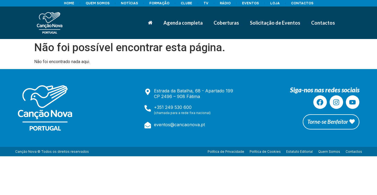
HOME (69, 3)
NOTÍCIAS (129, 3)
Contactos (323, 23)
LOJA (275, 3)
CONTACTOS (302, 3)
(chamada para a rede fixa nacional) (182, 113)
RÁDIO (225, 3)
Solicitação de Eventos (275, 23)
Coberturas (226, 23)
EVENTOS (250, 3)
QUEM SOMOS (97, 3)
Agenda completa (183, 23)
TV (206, 3)
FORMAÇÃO (159, 3)
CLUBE (186, 3)
